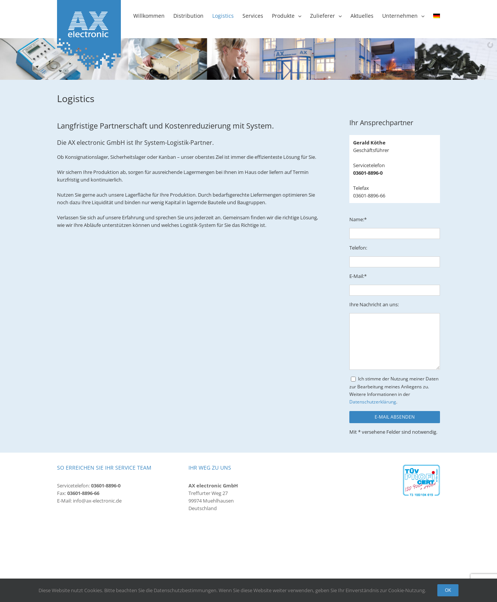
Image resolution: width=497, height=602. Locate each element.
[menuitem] (436, 16)
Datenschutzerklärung (372, 402)
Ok (448, 590)
